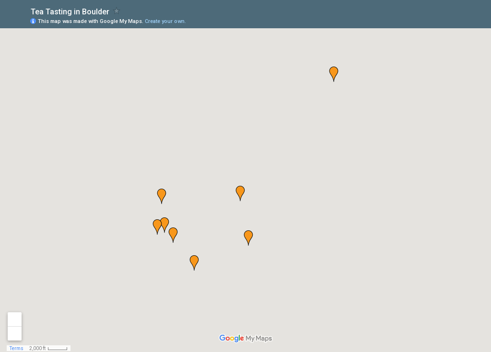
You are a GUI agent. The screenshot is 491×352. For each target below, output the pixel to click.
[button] (333, 74)
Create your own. (165, 21)
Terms (16, 348)
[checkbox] (116, 10)
